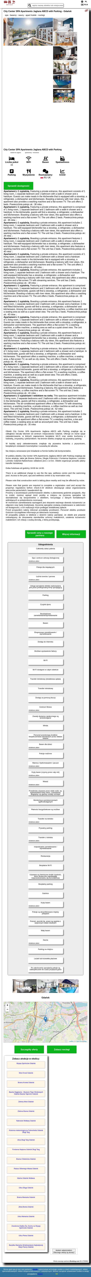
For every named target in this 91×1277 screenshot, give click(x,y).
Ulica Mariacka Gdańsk (26, 1216)
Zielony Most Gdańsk (26, 1102)
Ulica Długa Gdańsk (26, 1188)
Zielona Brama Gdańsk (26, 1111)
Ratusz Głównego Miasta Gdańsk (26, 1169)
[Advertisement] (45, 125)
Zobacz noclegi (62, 1049)
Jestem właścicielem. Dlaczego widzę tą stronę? (64, 1251)
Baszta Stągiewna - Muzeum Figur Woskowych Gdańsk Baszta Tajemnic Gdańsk (26, 1093)
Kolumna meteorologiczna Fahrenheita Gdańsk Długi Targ (26, 1131)
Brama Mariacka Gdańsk (26, 1197)
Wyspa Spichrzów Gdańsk (25, 1063)
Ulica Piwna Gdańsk (26, 1236)
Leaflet (71, 1041)
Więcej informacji (71, 534)
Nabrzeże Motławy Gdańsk (26, 1121)
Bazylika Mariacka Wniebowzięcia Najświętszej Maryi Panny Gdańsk (26, 1246)
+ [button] (7, 1005)
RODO (40, 1274)
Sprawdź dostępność (18, 186)
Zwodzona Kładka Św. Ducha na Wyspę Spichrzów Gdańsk (26, 1227)
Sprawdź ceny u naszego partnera (40, 534)
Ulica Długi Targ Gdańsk (26, 1140)
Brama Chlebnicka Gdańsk (26, 1159)
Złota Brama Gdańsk (25, 1207)
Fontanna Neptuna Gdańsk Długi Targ (26, 1149)
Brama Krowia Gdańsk (26, 1083)
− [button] (7, 1010)
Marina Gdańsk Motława (26, 1178)
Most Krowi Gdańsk (26, 1073)
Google (35, 1269)
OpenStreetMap (81, 1041)
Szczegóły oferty (29, 1049)
